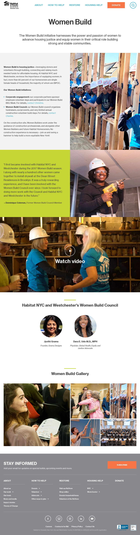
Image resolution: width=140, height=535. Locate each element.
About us (7, 488)
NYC (89, 488)
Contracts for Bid (61, 526)
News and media (10, 499)
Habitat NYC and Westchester (11, 5)
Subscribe (122, 465)
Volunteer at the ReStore (69, 499)
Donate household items (69, 495)
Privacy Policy (77, 526)
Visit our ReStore (66, 488)
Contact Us (90, 526)
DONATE (116, 5)
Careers (49, 526)
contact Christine (35, 103)
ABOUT (39, 5)
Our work (7, 492)
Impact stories (9, 502)
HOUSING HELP (93, 5)
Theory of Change (11, 506)
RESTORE (74, 5)
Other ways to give (39, 499)
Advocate (35, 495)
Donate (34, 488)
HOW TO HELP (56, 5)
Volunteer (35, 492)
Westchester (92, 492)
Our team (7, 495)
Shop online (64, 492)
